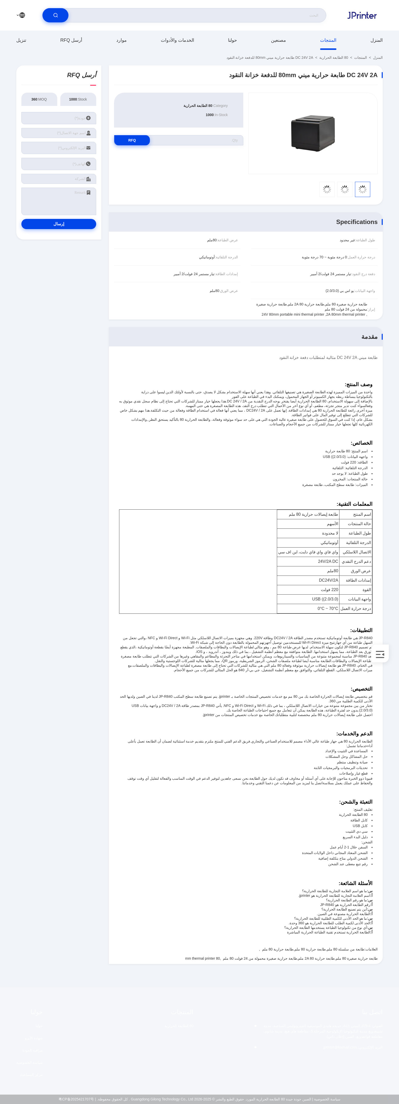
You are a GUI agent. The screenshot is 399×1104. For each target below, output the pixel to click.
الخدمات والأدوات (177, 40)
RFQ (132, 140)
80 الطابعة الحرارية (333, 57)
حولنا (232, 40)
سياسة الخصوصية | (326, 1099)
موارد (121, 40)
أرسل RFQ (71, 40)
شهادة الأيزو (34, 1038)
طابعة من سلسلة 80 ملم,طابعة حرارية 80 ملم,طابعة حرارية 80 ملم (313, 949)
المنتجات (328, 40)
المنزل (376, 40)
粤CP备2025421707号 (76, 1099)
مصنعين (278, 40)
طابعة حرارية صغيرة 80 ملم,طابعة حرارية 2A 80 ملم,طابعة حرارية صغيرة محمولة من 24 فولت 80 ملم (300, 958)
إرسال (58, 224)
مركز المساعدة (31, 1075)
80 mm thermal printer (202, 958)
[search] (55, 15)
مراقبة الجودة (32, 1050)
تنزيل (21, 40)
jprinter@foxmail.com (353, 1047)
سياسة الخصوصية (29, 1062)
